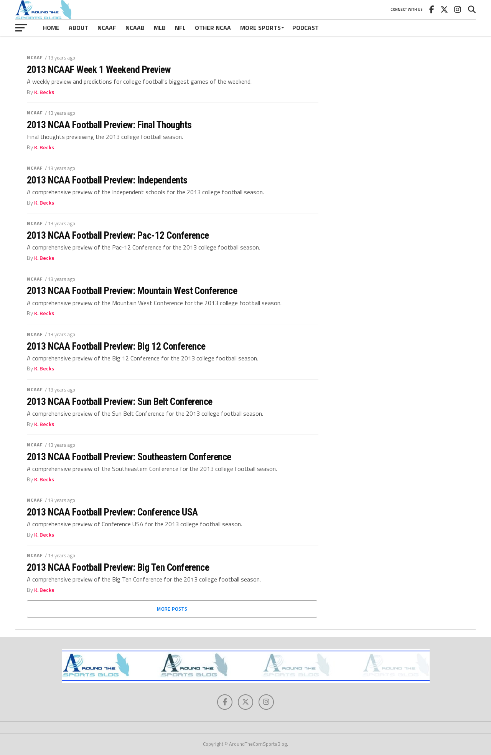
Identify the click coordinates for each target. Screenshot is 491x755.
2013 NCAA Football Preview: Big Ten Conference (118, 567)
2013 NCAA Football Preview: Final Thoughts (109, 124)
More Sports (260, 27)
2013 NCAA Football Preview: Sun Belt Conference (120, 401)
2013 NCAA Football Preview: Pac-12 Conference (118, 235)
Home (51, 27)
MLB (160, 27)
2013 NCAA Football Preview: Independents (107, 180)
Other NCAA (213, 27)
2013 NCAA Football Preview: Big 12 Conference (116, 346)
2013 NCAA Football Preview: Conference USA (112, 512)
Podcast (305, 27)
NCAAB (135, 27)
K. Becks (44, 92)
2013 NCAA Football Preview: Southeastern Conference (129, 456)
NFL (180, 27)
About (78, 27)
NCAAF (106, 27)
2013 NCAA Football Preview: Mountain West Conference (132, 290)
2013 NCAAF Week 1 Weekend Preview (98, 69)
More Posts (172, 609)
